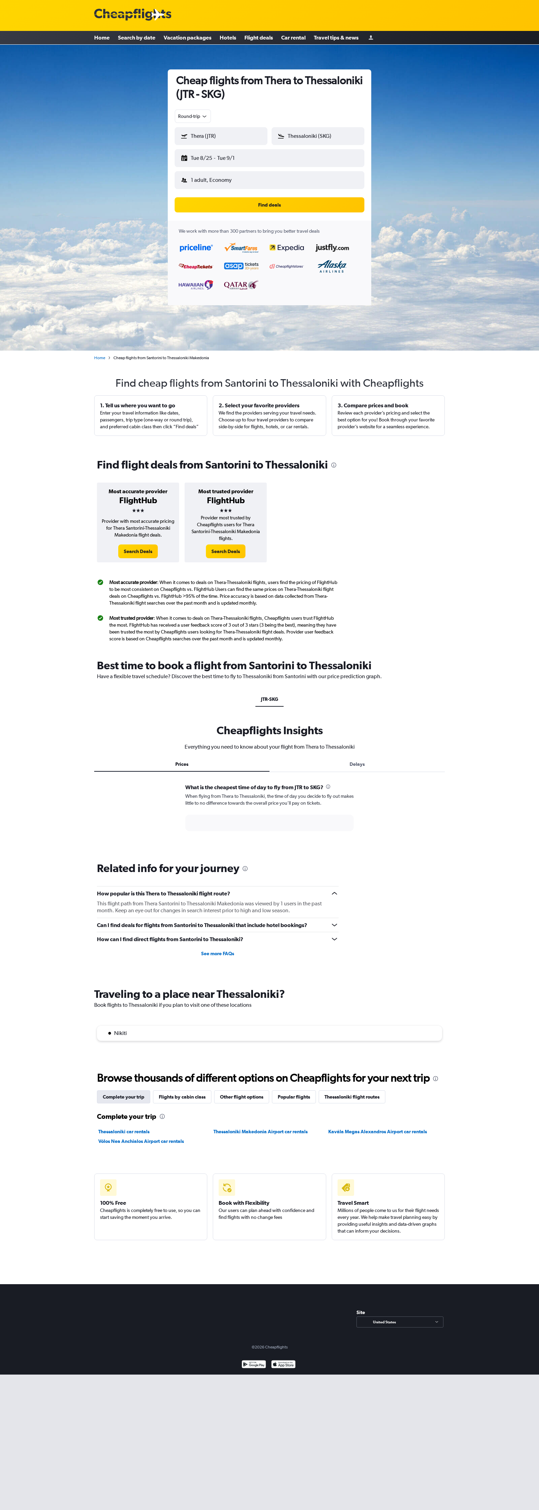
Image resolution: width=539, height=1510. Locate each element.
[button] (218, 157)
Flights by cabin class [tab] (182, 1091)
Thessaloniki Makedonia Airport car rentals (260, 1126)
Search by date (136, 38)
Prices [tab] (181, 758)
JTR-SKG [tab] (269, 693)
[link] (138, 546)
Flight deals (258, 38)
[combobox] (193, 116)
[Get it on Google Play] (254, 1359)
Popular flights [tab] (294, 1091)
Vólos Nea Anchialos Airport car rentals (141, 1135)
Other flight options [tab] (241, 1091)
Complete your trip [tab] (123, 1091)
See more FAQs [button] (217, 948)
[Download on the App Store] (283, 1359)
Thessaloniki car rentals (124, 1126)
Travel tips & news (336, 38)
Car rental (293, 38)
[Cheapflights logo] (132, 15)
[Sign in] (371, 38)
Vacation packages (187, 38)
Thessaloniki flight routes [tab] (352, 1091)
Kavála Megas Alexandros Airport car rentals (377, 1126)
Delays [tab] (357, 758)
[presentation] (334, 459)
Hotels (228, 38)
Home (102, 38)
